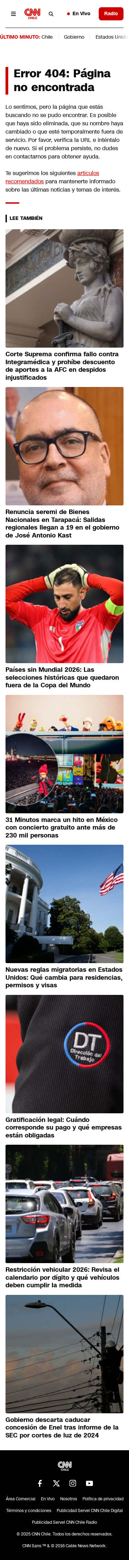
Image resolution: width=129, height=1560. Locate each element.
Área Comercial (20, 1499)
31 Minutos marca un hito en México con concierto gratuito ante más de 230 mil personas (62, 827)
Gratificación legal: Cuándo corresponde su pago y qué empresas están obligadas (64, 1127)
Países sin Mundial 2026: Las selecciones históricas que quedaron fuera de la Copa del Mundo (62, 677)
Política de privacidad (103, 1499)
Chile (47, 36)
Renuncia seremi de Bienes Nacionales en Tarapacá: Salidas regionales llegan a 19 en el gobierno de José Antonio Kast (62, 523)
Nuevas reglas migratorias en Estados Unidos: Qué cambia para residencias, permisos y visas (64, 977)
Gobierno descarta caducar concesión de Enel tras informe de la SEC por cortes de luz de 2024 (62, 1427)
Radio (111, 13)
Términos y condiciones (28, 1510)
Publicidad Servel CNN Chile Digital (90, 1510)
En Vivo (78, 13)
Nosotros (68, 1499)
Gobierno (74, 36)
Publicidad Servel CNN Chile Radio (64, 1522)
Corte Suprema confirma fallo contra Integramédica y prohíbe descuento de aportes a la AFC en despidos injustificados (62, 366)
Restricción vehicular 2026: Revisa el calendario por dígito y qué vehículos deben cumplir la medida (62, 1277)
